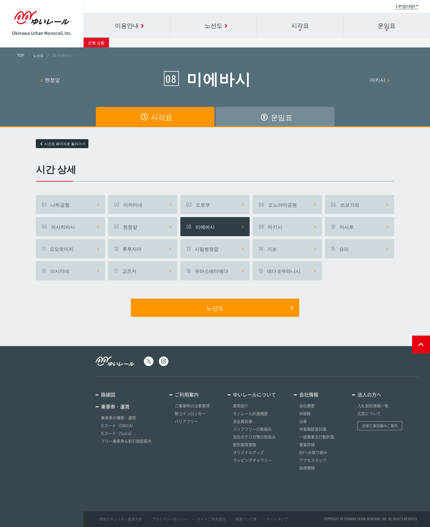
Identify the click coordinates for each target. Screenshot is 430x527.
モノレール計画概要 (250, 413)
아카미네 (142, 204)
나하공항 (70, 204)
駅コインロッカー (190, 413)
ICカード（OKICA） (118, 425)
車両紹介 (240, 405)
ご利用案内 (187, 394)
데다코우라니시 (287, 270)
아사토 (359, 226)
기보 (287, 248)
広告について (369, 413)
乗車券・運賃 (115, 406)
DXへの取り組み (313, 452)
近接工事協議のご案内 (380, 425)
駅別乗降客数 (244, 444)
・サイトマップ (275, 519)
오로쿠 (215, 204)
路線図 (108, 394)
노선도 (249, 307)
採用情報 (307, 468)
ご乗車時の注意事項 (192, 405)
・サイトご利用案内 (210, 519)
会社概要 (307, 405)
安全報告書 (242, 421)
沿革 (303, 421)
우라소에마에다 (215, 270)
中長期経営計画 (312, 429)
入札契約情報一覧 (372, 405)
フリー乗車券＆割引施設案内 (126, 441)
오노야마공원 (287, 204)
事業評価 (307, 444)
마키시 (380, 79)
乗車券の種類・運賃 (118, 417)
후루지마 (142, 248)
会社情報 (308, 394)
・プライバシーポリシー (168, 519)
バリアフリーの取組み (252, 429)
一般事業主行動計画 (316, 437)
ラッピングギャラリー (252, 460)
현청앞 (50, 79)
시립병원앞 (215, 248)
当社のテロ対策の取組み (254, 437)
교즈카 (142, 270)
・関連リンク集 (244, 519)
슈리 (359, 248)
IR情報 (305, 413)
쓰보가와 (359, 204)
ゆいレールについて (254, 394)
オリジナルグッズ (248, 452)
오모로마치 (70, 248)
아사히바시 (70, 226)
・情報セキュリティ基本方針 (119, 519)
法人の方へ (369, 394)
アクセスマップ (312, 460)
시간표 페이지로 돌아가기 (62, 143)
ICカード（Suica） (117, 433)
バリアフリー (186, 421)
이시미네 (70, 270)
